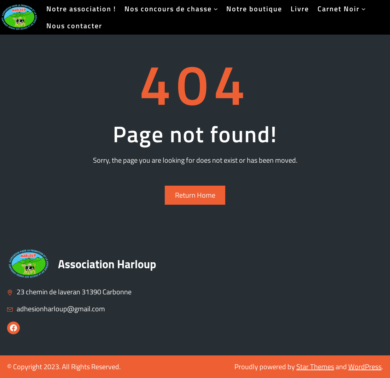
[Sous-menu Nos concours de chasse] (216, 9)
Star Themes (315, 366)
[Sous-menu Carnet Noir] (363, 9)
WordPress (365, 366)
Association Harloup (107, 264)
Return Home (195, 195)
